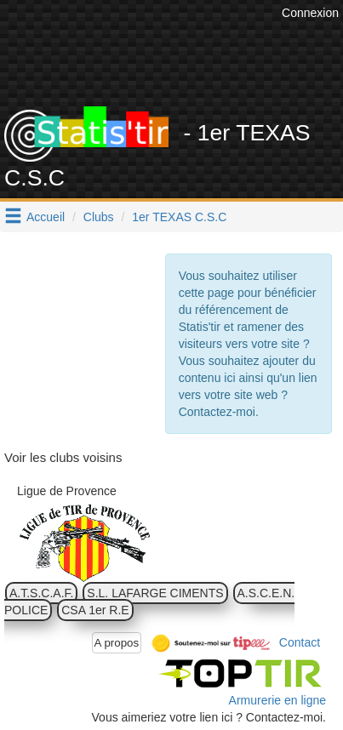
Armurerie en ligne (277, 700)
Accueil (45, 217)
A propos (117, 642)
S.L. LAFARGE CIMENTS (155, 593)
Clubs (98, 217)
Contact (299, 641)
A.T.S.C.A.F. (41, 593)
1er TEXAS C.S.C (179, 217)
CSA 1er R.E (95, 610)
